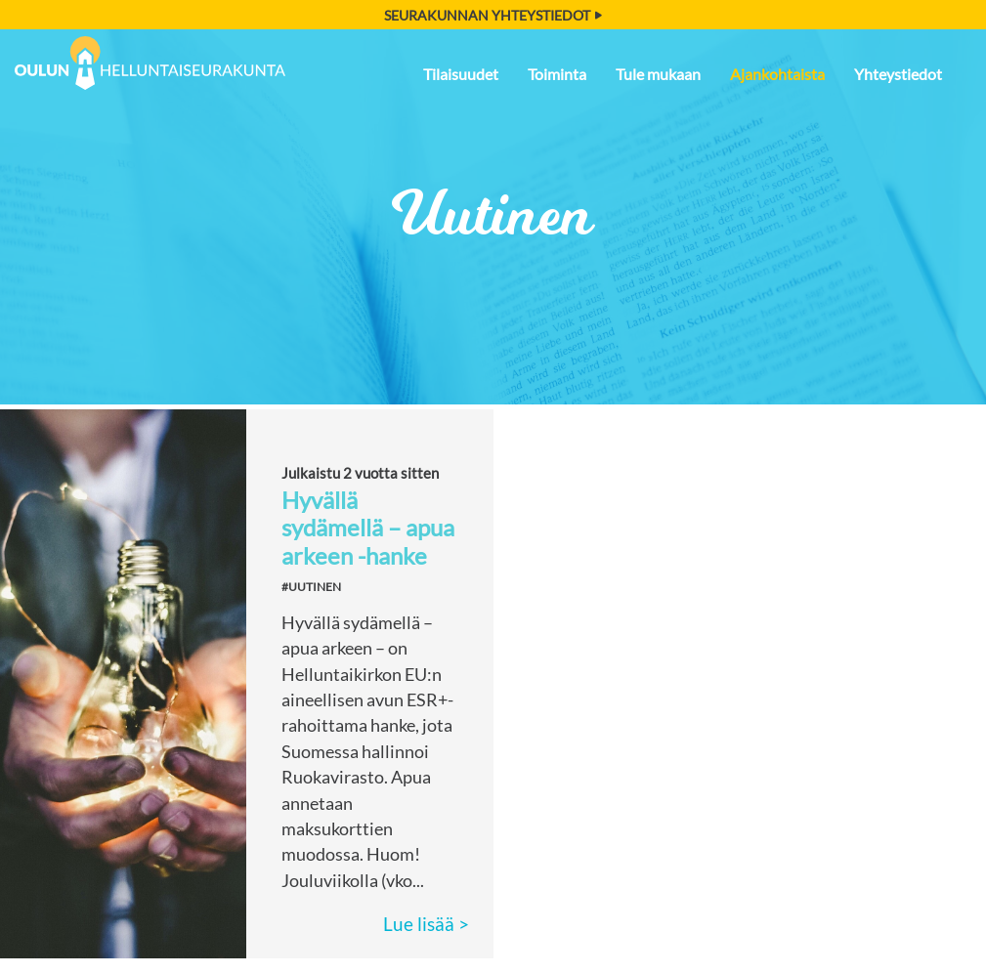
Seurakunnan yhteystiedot (493, 15)
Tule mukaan (658, 73)
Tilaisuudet (460, 73)
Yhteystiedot (898, 73)
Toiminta (557, 73)
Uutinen (493, 214)
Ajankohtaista (777, 73)
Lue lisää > (426, 923)
